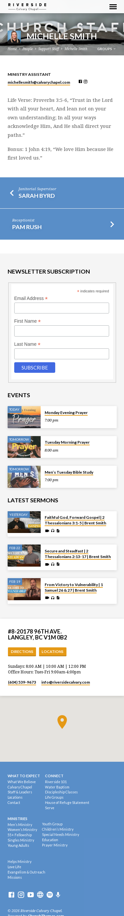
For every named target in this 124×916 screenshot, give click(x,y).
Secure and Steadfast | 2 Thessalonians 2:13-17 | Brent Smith (78, 553)
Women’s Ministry (22, 830)
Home (12, 49)
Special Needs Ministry (60, 835)
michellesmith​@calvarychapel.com (39, 82)
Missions (15, 877)
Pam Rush (27, 226)
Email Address (31, 298)
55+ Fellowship (20, 835)
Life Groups (54, 797)
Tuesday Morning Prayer (67, 442)
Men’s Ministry (20, 825)
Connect (54, 776)
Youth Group (52, 824)
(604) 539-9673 (22, 682)
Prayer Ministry (54, 845)
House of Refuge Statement (67, 803)
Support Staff (48, 49)
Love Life (14, 867)
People (27, 49)
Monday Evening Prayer (66, 412)
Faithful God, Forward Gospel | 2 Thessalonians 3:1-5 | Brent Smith (75, 520)
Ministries (17, 818)
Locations (52, 651)
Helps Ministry (19, 862)
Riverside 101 (56, 782)
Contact (14, 803)
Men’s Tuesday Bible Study (69, 472)
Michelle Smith (75, 49)
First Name (27, 321)
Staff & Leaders (20, 792)
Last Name (27, 344)
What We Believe (22, 782)
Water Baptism (57, 787)
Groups (106, 49)
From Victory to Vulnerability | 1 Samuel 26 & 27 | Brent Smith (74, 587)
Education (50, 840)
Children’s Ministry (57, 829)
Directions (22, 651)
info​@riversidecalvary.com (65, 682)
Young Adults (18, 845)
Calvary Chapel (20, 787)
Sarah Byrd (37, 195)
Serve (49, 808)
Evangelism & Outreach (26, 872)
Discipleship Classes (61, 792)
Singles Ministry (21, 840)
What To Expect (24, 776)
